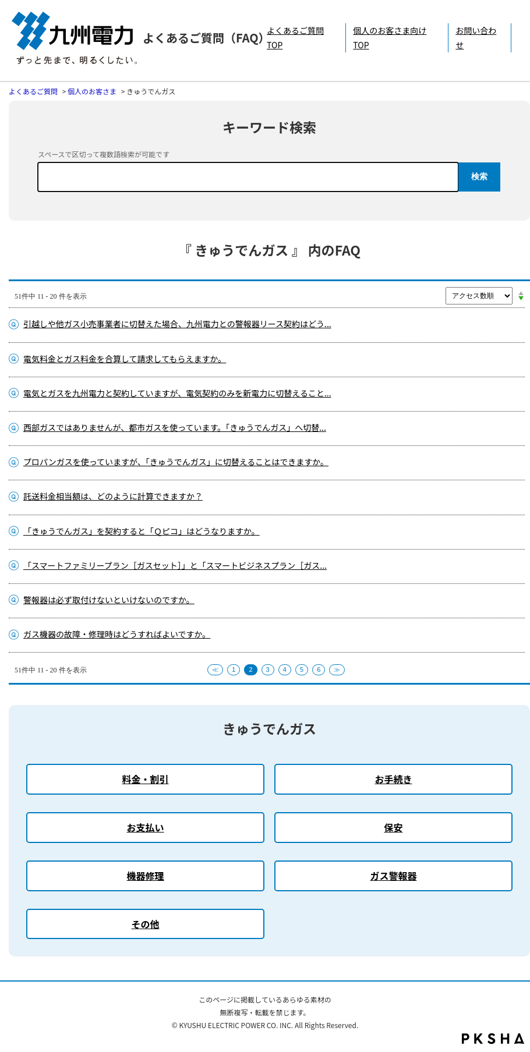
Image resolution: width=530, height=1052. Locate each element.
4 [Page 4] (285, 669)
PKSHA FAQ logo (493, 1038)
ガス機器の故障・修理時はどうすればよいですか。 (116, 634)
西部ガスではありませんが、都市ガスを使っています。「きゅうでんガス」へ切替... (174, 427)
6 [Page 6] (318, 669)
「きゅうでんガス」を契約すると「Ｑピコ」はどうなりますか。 (141, 531)
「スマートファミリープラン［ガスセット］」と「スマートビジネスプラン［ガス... (175, 565)
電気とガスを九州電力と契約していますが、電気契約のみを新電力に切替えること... (177, 393)
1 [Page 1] (233, 669)
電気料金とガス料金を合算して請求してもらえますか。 (124, 358)
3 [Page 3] (268, 669)
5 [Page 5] (301, 669)
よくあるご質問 (33, 91)
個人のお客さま (92, 91)
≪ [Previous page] (215, 669)
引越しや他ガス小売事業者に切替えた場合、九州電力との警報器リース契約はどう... (177, 324)
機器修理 (145, 876)
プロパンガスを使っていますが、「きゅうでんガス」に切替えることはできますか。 (175, 461)
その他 (146, 924)
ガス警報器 (393, 876)
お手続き (393, 779)
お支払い (145, 827)
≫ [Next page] (337, 669)
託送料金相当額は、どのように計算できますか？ (113, 496)
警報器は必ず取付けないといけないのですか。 (109, 599)
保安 (393, 827)
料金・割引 (145, 779)
